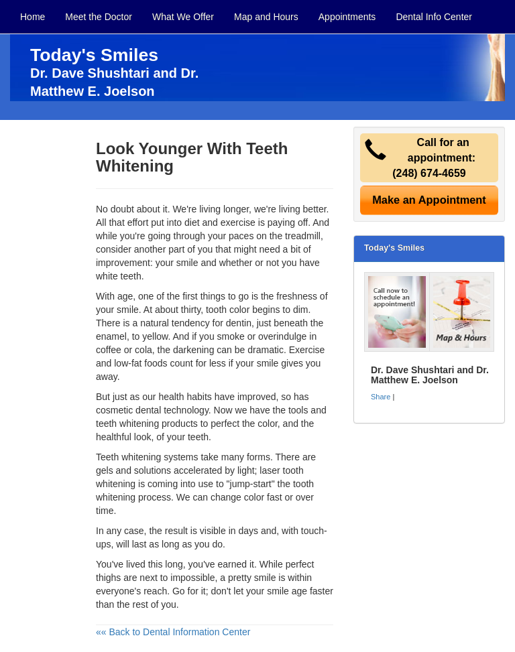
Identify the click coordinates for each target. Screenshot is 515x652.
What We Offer (183, 16)
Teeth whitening (128, 457)
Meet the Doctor (98, 16)
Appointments (347, 16)
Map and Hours (266, 16)
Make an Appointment (429, 200)
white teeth (118, 276)
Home (32, 16)
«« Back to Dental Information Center (173, 632)
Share (380, 397)
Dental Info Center (434, 16)
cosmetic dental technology (152, 410)
